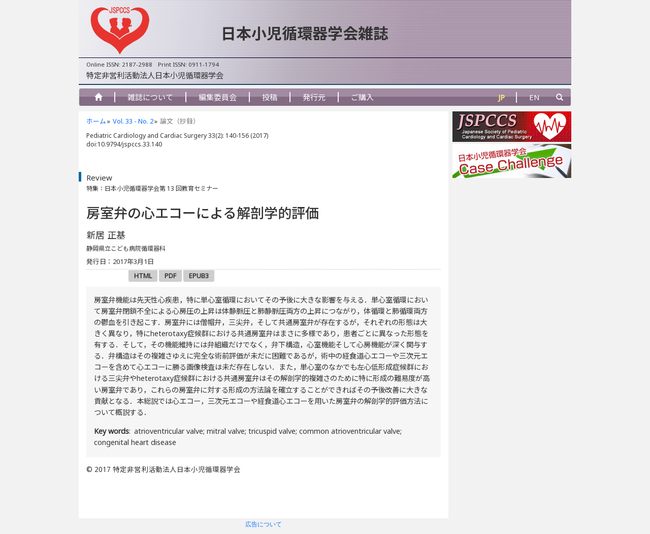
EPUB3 (199, 275)
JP (501, 97)
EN (534, 97)
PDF (170, 275)
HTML (143, 275)
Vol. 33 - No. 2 (133, 121)
